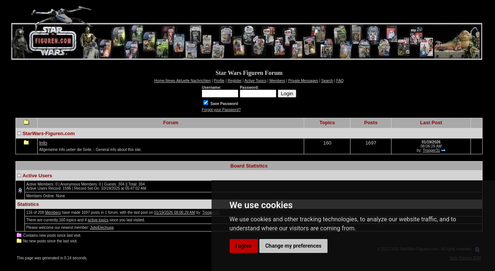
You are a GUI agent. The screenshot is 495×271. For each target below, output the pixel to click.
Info (43, 143)
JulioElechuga (101, 227)
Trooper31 (431, 150)
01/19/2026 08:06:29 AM (174, 212)
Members (53, 212)
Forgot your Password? (221, 110)
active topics (98, 220)
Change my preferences (293, 246)
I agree (244, 246)
